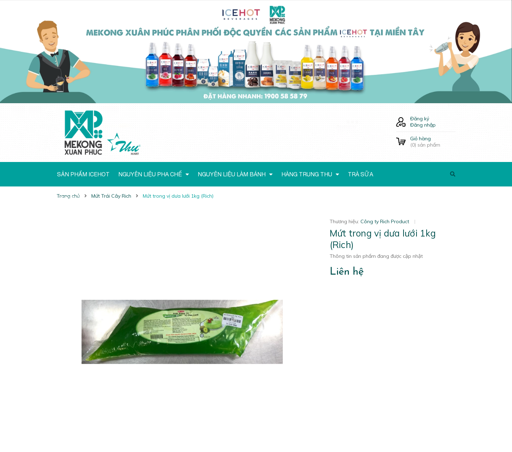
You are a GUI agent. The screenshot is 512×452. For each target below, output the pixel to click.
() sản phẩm (433, 141)
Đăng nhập (423, 125)
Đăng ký (419, 118)
